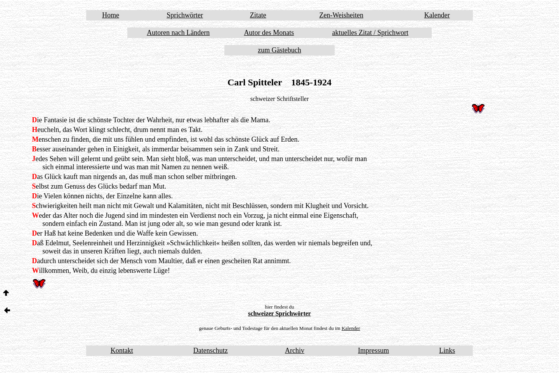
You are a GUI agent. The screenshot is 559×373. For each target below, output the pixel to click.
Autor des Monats (269, 32)
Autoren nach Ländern (178, 32)
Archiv (294, 350)
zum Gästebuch (279, 50)
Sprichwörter (185, 15)
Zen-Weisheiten (341, 15)
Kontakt (122, 350)
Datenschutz (210, 350)
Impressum (373, 350)
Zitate (258, 15)
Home (110, 15)
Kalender (437, 15)
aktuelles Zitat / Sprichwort (370, 32)
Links (447, 350)
